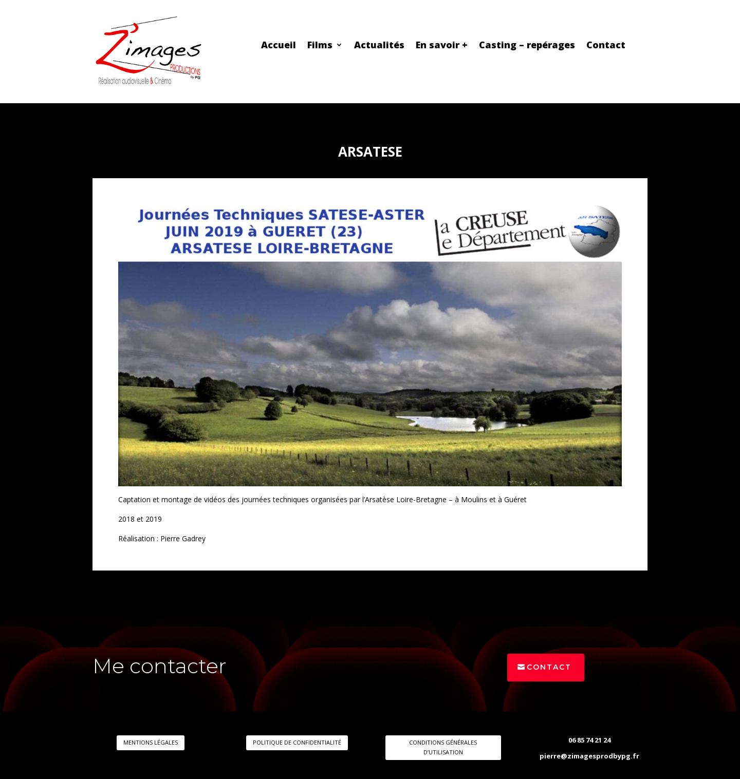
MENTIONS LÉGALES (150, 742)
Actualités (379, 46)
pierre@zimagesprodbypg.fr (589, 756)
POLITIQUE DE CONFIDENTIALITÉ (297, 742)
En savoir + (442, 46)
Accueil (278, 46)
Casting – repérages (527, 46)
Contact (605, 46)
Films (319, 46)
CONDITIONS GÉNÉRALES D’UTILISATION (443, 747)
